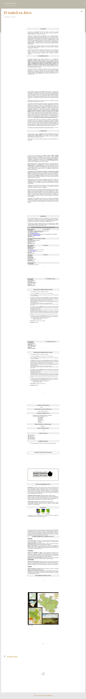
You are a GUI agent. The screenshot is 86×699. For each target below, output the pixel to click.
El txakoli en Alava (12, 656)
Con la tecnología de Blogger (43, 695)
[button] (81, 12)
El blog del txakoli (10, 3)
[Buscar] (84, 4)
